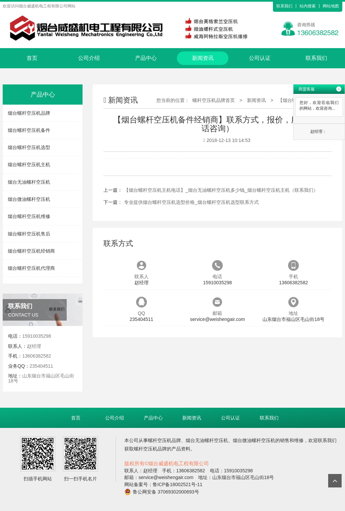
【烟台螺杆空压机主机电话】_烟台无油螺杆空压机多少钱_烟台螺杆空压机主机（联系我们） (221, 190)
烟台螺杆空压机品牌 (29, 113)
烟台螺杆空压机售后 (29, 233)
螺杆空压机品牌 (164, 440)
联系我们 (284, 6)
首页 (32, 58)
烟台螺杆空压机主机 (29, 164)
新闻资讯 (203, 58)
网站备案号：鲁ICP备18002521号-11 (163, 484)
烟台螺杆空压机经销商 (31, 251)
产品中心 (146, 58)
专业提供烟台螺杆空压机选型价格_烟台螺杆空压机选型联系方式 (191, 202)
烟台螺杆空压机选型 (29, 147)
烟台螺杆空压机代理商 (31, 268)
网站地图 (331, 6)
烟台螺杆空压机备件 (29, 130)
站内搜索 (308, 6)
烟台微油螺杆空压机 (29, 199)
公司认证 (260, 58)
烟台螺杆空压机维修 (29, 216)
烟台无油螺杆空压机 (29, 182)
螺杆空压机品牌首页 (213, 100)
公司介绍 (89, 58)
